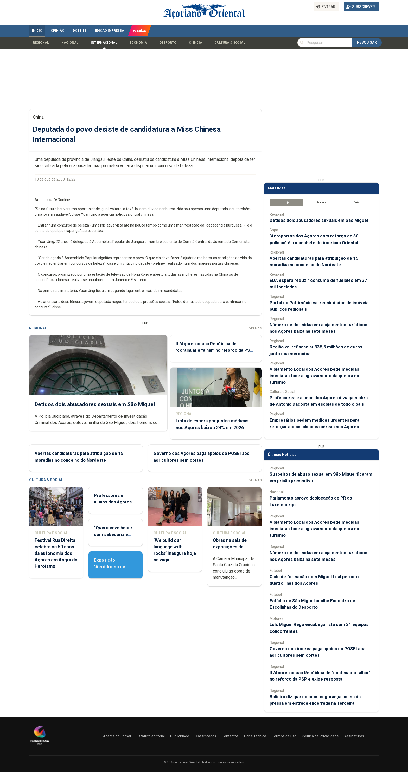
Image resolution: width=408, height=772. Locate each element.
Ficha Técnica (255, 736)
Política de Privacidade (320, 736)
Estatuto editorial (151, 736)
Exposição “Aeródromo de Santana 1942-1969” (115, 566)
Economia (138, 42)
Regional (41, 42)
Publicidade (179, 736)
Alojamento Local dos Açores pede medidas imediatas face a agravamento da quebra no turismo (314, 376)
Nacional (69, 42)
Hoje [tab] (286, 202)
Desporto (168, 42)
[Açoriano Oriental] (39, 745)
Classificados (205, 736)
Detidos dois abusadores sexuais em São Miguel (95, 404)
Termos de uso (284, 736)
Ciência (195, 42)
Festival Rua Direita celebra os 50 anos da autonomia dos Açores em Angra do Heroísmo (56, 553)
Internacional (104, 42)
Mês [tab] (356, 202)
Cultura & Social (230, 42)
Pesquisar (367, 42)
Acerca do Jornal (117, 736)
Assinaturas (354, 736)
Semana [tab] (321, 202)
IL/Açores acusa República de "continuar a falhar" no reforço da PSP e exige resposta (214, 350)
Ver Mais (255, 328)
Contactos (230, 736)
